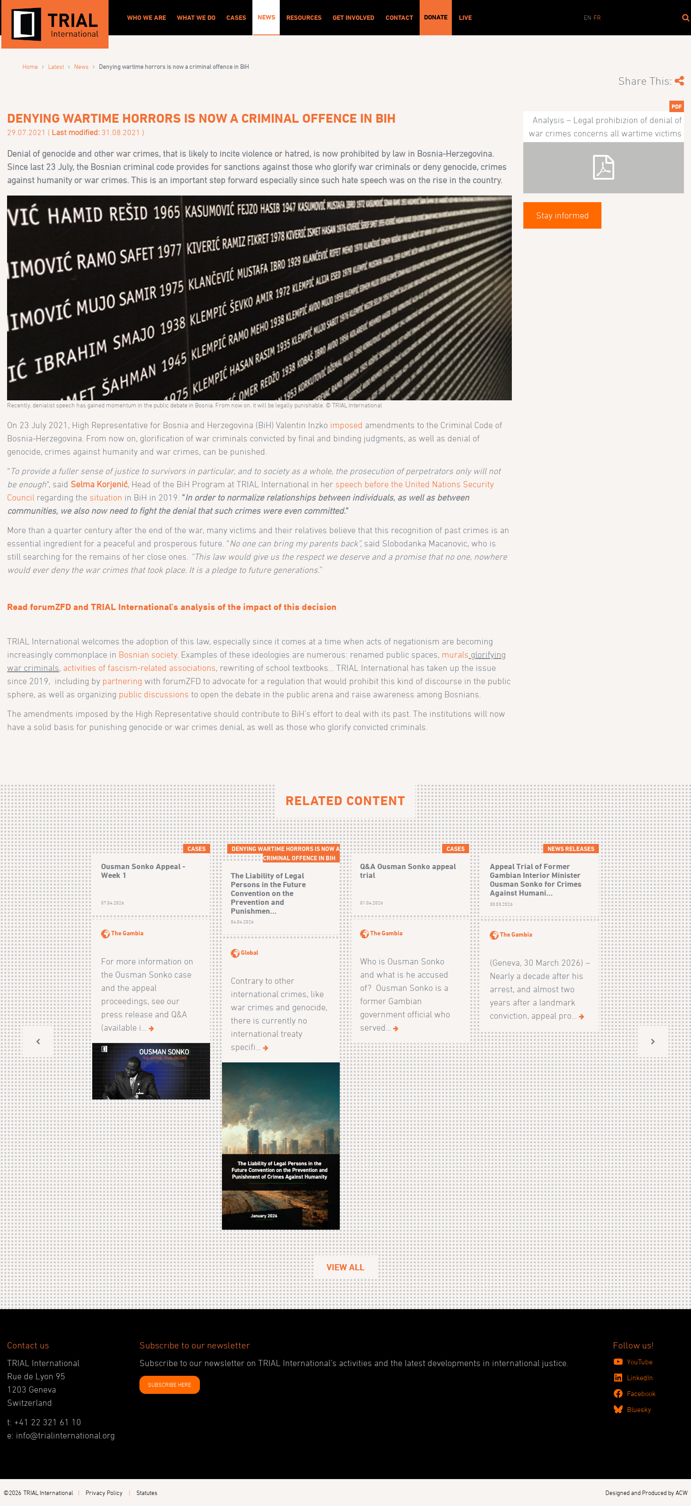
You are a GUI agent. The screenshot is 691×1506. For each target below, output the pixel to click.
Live (465, 18)
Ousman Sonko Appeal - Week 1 (143, 871)
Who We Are (146, 18)
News (266, 17)
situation (106, 497)
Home (30, 66)
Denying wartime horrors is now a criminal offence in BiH (286, 853)
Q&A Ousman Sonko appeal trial (408, 871)
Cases (236, 18)
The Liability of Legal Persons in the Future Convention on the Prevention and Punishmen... (268, 893)
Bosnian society (148, 654)
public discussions (154, 694)
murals (455, 654)
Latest (56, 66)
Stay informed (562, 215)
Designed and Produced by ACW (646, 1492)
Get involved (353, 18)
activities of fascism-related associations (139, 668)
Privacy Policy (104, 1492)
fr (597, 17)
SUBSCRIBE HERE (169, 1384)
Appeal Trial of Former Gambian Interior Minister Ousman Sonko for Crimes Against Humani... (536, 879)
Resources (304, 18)
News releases (571, 848)
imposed (347, 425)
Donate (435, 17)
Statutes (147, 1492)
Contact (399, 18)
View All (345, 1267)
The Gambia (127, 933)
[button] (38, 1041)
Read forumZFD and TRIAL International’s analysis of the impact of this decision (172, 607)
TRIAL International (48, 1492)
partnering (122, 681)
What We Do (196, 18)
